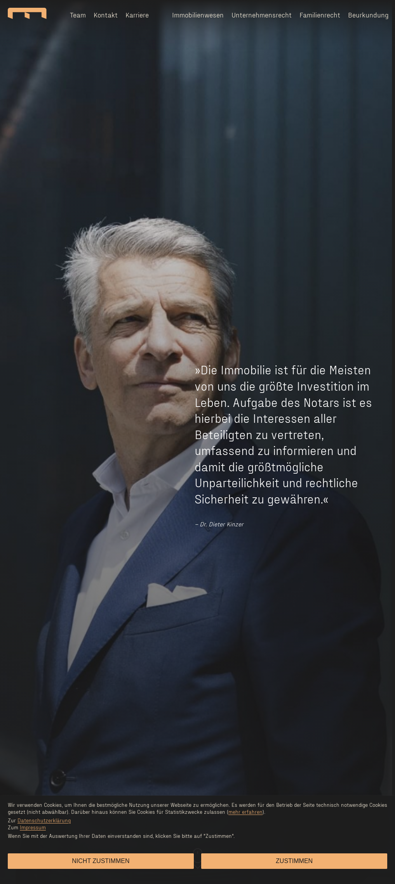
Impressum (33, 827)
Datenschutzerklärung (44, 820)
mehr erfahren (245, 811)
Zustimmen (294, 861)
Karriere (137, 14)
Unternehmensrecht (261, 14)
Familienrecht (319, 14)
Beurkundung (368, 14)
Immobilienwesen (198, 14)
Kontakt (106, 14)
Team (78, 14)
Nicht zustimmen (100, 861)
